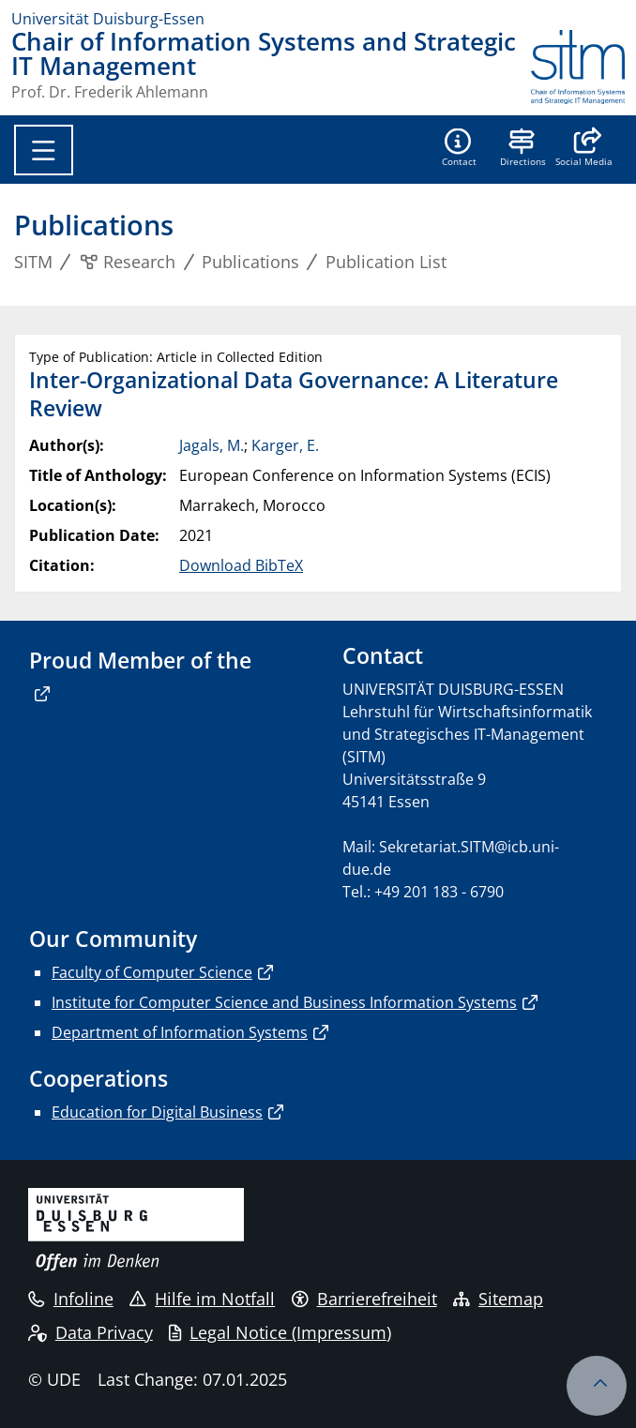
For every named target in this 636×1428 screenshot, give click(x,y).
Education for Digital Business (157, 1112)
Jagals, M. (211, 445)
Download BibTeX (241, 565)
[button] (584, 149)
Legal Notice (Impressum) (280, 1332)
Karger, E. (285, 445)
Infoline (71, 1298)
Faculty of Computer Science (152, 972)
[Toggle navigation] (43, 150)
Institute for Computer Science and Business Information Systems (284, 1002)
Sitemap (498, 1298)
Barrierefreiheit (364, 1298)
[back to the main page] (578, 67)
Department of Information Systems (180, 1032)
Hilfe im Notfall (202, 1298)
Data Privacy (90, 1332)
